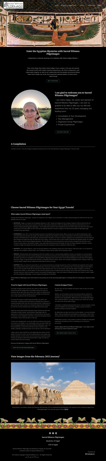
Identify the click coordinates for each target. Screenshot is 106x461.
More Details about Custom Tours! (66, 333)
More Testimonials (53, 80)
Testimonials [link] (91, 5)
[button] (69, 5)
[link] (13, 5)
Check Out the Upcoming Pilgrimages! (24, 347)
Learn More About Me (63, 132)
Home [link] (56, 5)
